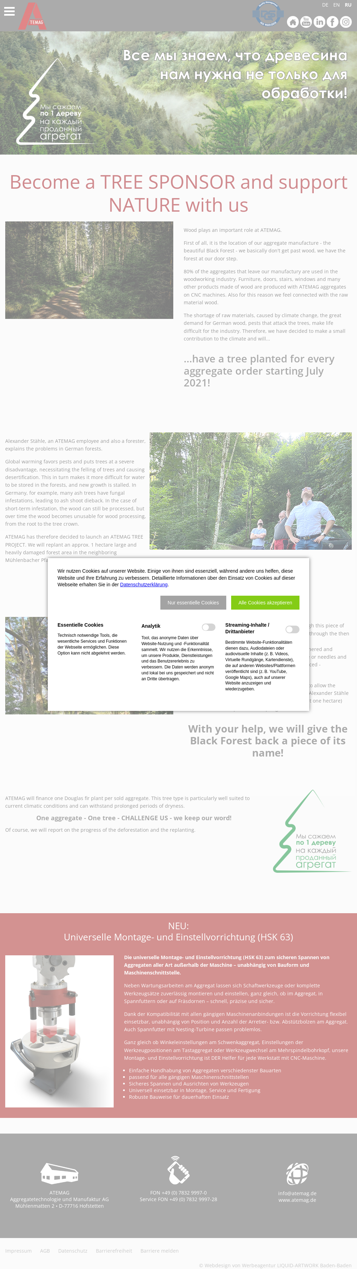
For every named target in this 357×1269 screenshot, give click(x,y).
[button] (193, 603)
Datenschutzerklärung (144, 584)
